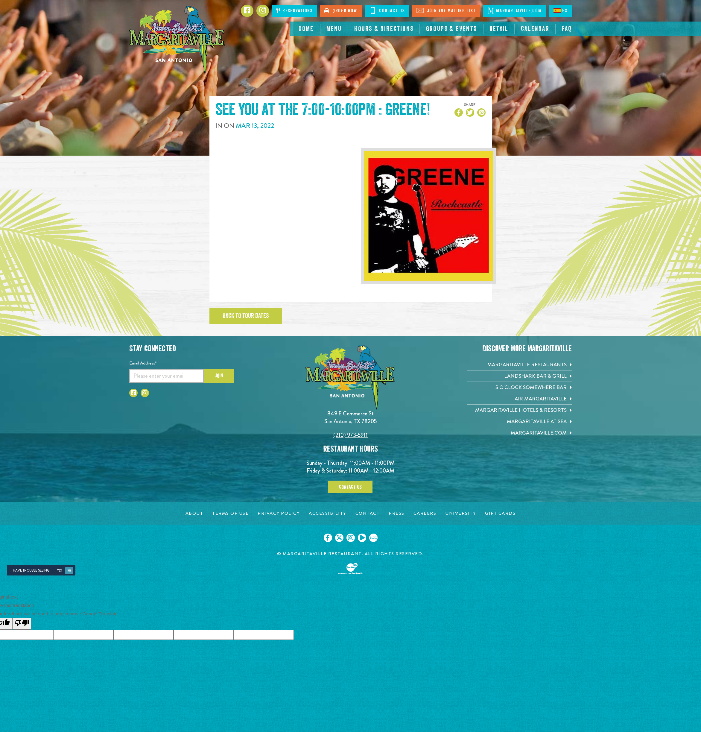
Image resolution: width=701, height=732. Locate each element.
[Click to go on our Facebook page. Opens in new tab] (328, 538)
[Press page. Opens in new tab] (396, 513)
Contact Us (350, 487)
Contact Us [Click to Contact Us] (387, 10)
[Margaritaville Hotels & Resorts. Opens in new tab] (519, 410)
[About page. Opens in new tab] (194, 513)
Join (219, 375)
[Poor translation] (21, 624)
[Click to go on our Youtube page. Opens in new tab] (362, 538)
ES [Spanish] (560, 10)
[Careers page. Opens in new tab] (425, 513)
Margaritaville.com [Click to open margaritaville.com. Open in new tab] (514, 10)
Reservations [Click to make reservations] (294, 10)
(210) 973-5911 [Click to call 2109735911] (350, 435)
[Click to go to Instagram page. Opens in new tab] (262, 11)
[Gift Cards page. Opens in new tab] (500, 513)
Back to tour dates (246, 315)
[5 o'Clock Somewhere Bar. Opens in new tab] (519, 387)
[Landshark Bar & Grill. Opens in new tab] (519, 376)
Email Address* (142, 363)
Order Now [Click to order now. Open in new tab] (340, 10)
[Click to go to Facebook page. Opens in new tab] (247, 11)
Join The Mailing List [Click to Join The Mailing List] (445, 10)
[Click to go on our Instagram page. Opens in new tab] (350, 538)
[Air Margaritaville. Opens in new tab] (519, 398)
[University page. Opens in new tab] (460, 513)
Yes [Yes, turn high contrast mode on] (59, 570)
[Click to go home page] (177, 40)
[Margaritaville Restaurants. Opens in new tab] (519, 364)
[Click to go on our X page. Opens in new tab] (339, 538)
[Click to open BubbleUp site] (351, 568)
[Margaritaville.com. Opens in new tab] (519, 432)
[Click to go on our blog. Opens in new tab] (373, 538)
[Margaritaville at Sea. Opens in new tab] (519, 421)
